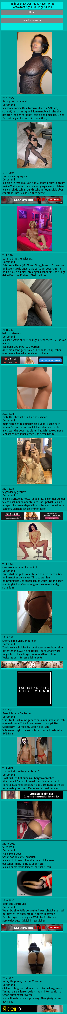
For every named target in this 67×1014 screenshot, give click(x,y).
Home (32, 12)
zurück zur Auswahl (32, 20)
